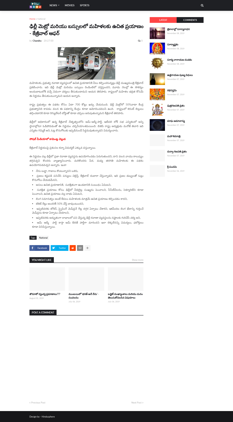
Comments (190, 20)
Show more (137, 259)
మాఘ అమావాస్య (176, 120)
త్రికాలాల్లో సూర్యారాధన (178, 29)
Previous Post (38, 402)
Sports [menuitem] (84, 5)
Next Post (136, 402)
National (41, 18)
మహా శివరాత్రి (173, 136)
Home (32, 18)
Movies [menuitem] (69, 5)
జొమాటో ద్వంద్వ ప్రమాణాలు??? (44, 293)
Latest (163, 20)
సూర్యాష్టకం (172, 44)
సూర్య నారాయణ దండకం (179, 59)
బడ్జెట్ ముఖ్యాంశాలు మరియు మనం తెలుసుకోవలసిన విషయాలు (125, 295)
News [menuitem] (53, 5)
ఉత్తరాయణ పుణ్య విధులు (180, 74)
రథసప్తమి (172, 90)
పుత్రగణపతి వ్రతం (176, 105)
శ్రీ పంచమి (172, 166)
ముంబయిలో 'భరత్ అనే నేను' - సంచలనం (84, 295)
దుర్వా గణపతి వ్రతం (177, 151)
